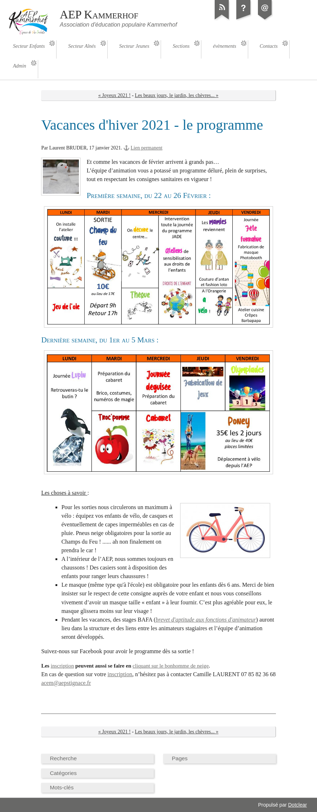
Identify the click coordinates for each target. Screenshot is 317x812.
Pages (180, 758)
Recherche (63, 758)
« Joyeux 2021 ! (114, 95)
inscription (62, 666)
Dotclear (297, 805)
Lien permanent (146, 148)
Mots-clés (61, 787)
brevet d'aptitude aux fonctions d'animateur (206, 620)
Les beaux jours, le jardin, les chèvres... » (176, 95)
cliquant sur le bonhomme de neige (171, 666)
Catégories (63, 773)
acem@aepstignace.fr (66, 683)
